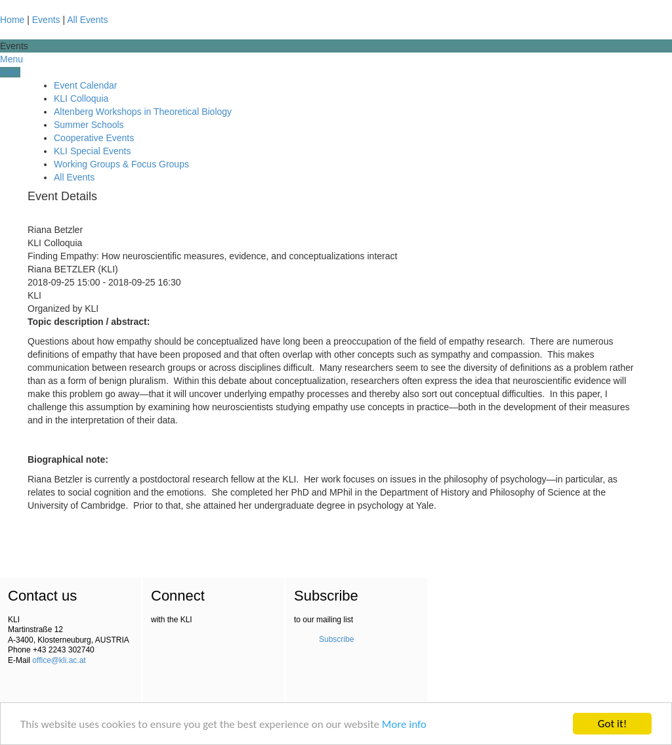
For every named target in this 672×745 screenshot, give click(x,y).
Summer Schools (89, 124)
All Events (87, 19)
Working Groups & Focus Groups (121, 164)
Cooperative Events (94, 138)
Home (12, 19)
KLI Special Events (92, 151)
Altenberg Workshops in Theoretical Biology (143, 111)
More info (404, 724)
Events (46, 19)
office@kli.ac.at (58, 660)
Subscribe (336, 639)
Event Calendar (85, 85)
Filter (10, 72)
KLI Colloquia (81, 98)
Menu (11, 59)
